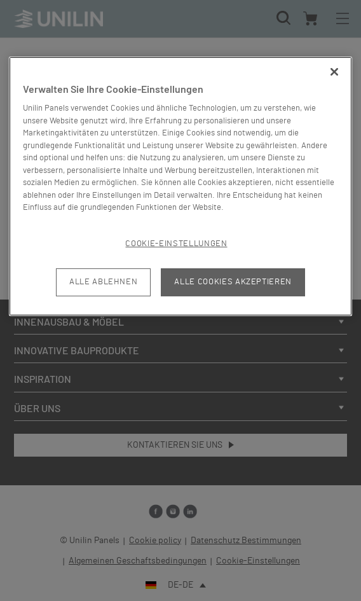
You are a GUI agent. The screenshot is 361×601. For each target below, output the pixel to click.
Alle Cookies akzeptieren (233, 282)
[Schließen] (334, 72)
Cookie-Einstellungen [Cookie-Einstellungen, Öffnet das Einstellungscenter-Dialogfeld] (176, 244)
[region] (180, 186)
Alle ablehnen (103, 282)
